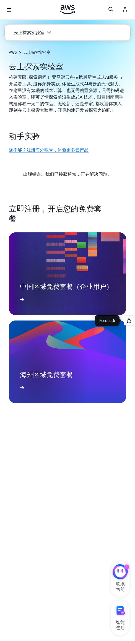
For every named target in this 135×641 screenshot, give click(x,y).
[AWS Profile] (125, 9)
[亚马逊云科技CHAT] (120, 572)
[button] (32, 32)
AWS (13, 52)
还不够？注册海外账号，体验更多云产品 (49, 150)
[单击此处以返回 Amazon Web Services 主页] (67, 9)
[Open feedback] (129, 320)
